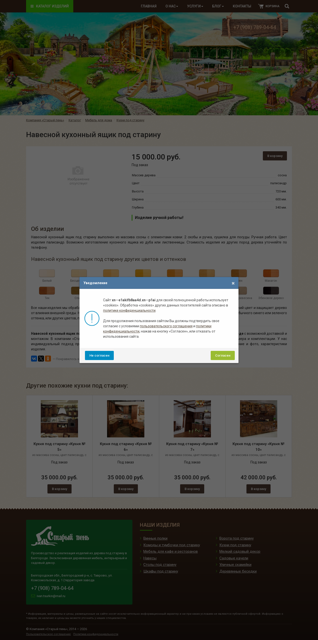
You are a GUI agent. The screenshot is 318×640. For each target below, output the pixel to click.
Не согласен (99, 355)
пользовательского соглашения (166, 326)
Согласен (222, 355)
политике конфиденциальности (129, 310)
